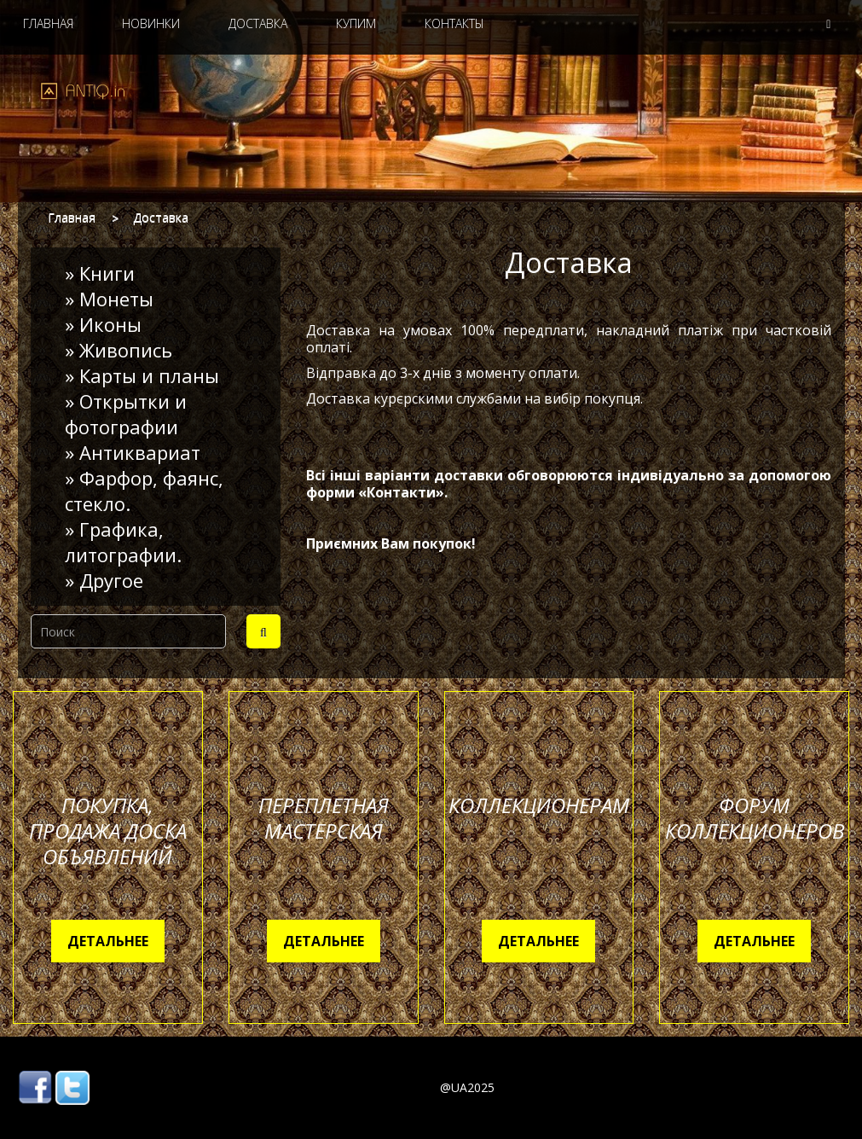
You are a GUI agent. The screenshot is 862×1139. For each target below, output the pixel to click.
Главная (48, 23)
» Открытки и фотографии (126, 413)
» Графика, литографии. (123, 541)
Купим (356, 23)
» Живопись (118, 350)
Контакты (454, 23)
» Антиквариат (132, 452)
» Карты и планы (142, 375)
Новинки (151, 23)
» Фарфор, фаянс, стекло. (144, 490)
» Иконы (103, 324)
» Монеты (109, 298)
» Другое (104, 580)
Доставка (258, 23)
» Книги (100, 273)
